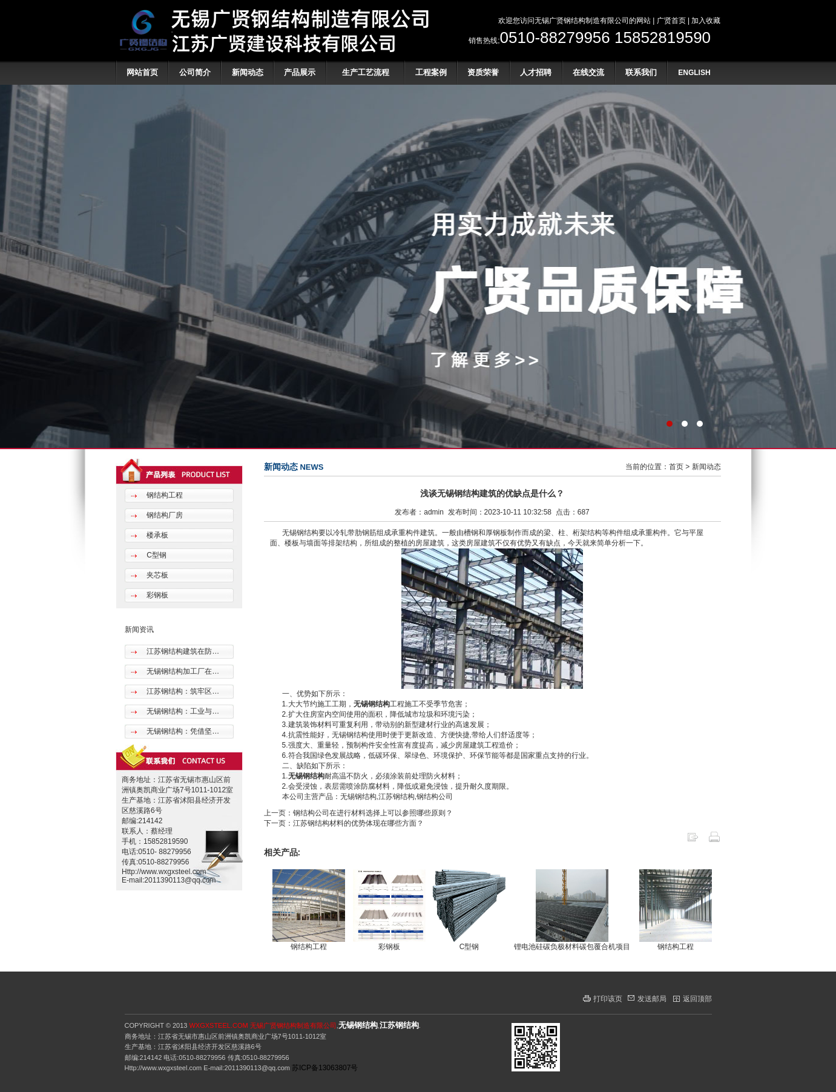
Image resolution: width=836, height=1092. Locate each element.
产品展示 (299, 72)
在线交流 (588, 72)
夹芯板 (156, 575)
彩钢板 (156, 595)
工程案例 (431, 72)
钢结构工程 (164, 495)
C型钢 (155, 555)
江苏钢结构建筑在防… (182, 651)
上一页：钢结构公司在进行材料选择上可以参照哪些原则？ (358, 813)
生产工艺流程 (365, 72)
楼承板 (156, 535)
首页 (676, 466)
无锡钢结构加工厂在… (182, 671)
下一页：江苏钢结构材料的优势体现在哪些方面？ (344, 823)
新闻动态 (247, 72)
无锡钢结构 (372, 704)
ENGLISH (694, 72)
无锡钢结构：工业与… (182, 711)
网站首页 (142, 72)
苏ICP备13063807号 (325, 1068)
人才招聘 (535, 72)
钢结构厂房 (164, 515)
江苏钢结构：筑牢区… (182, 691)
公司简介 (195, 72)
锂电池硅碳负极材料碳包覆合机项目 (572, 946)
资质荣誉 (483, 72)
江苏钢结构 (399, 1025)
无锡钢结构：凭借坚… (182, 731)
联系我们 (641, 72)
